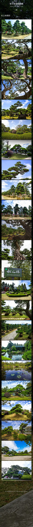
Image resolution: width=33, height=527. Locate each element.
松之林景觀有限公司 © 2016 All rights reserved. (16, 491)
